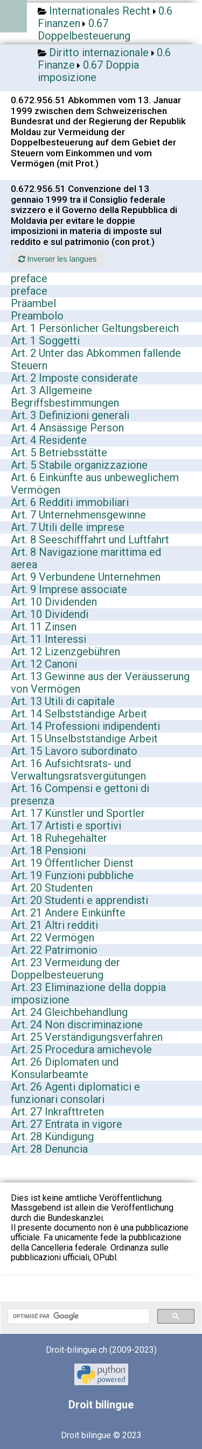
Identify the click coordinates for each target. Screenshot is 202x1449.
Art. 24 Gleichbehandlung (69, 1012)
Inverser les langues (57, 259)
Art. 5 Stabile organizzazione (79, 464)
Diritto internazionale (99, 52)
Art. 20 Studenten (52, 887)
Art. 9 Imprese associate (69, 589)
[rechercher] (77, 1316)
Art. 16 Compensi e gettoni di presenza (80, 794)
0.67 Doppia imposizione (88, 71)
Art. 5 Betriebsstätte (59, 452)
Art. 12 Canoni (44, 663)
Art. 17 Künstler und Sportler (78, 813)
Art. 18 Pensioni (48, 850)
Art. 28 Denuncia (49, 1148)
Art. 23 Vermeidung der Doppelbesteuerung (65, 968)
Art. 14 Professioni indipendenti (85, 726)
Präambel (33, 303)
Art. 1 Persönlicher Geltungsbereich (95, 328)
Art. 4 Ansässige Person (67, 427)
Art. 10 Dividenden (54, 601)
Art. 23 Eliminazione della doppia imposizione (88, 993)
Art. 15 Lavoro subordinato (74, 751)
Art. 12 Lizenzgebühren (65, 651)
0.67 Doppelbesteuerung (84, 29)
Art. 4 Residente (49, 440)
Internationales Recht (99, 10)
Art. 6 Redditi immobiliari (70, 502)
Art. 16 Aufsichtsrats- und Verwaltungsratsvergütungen (78, 769)
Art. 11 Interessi (48, 639)
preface (29, 278)
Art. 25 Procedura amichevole (81, 1049)
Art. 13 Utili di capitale (63, 701)
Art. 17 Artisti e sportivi (66, 825)
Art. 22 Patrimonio (54, 949)
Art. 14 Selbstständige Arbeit (79, 713)
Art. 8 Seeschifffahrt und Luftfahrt (90, 539)
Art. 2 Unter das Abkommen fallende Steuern (96, 359)
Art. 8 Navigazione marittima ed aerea (86, 558)
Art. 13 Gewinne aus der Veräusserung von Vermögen (100, 682)
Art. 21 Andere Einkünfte (68, 912)
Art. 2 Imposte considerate (74, 377)
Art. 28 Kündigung (52, 1136)
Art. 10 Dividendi (49, 614)
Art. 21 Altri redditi (54, 925)
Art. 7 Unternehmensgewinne (78, 514)
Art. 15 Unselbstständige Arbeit (84, 738)
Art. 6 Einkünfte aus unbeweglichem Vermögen (95, 483)
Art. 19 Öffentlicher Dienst (72, 862)
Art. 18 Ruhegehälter (59, 838)
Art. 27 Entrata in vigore (66, 1124)
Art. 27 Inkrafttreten (57, 1111)
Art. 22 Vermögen (52, 937)
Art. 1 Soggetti (45, 340)
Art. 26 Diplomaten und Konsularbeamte (65, 1068)
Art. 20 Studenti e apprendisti (79, 900)
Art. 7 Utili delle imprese (67, 527)
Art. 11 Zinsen (43, 626)
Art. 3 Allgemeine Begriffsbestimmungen (65, 396)
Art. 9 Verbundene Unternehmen (86, 576)
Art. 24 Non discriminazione (77, 1024)
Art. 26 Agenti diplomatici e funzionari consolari (75, 1093)
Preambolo (37, 315)
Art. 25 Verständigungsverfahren (87, 1037)
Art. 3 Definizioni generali (70, 415)
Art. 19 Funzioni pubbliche (72, 875)
